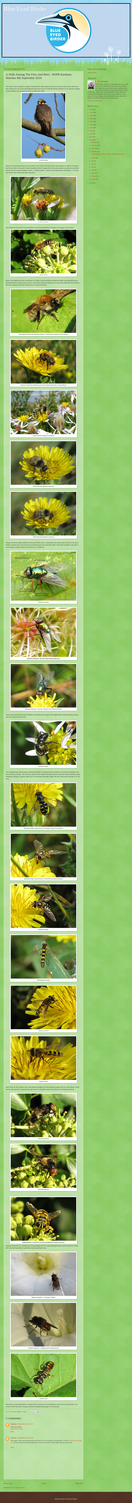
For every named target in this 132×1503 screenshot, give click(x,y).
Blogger (74, 1499)
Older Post (79, 1483)
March (93, 173)
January (93, 179)
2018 (91, 134)
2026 (91, 109)
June (92, 164)
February (94, 176)
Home (43, 1483)
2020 (91, 127)
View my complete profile (94, 100)
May (92, 167)
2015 (91, 183)
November (94, 145)
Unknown (14, 1424)
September (94, 151)
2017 (91, 137)
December (94, 142)
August (93, 158)
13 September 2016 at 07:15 (25, 1424)
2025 (91, 112)
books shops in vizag (16, 1429)
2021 (91, 124)
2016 (91, 140)
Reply (12, 1431)
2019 (91, 131)
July (92, 161)
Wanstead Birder (92, 72)
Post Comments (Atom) (18, 1487)
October (93, 148)
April (93, 170)
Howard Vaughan (103, 81)
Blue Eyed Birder (25, 8)
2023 (91, 118)
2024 (91, 115)
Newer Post (8, 1483)
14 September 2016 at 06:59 (25, 1438)
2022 (91, 121)
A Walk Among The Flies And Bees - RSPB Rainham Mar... (108, 154)
